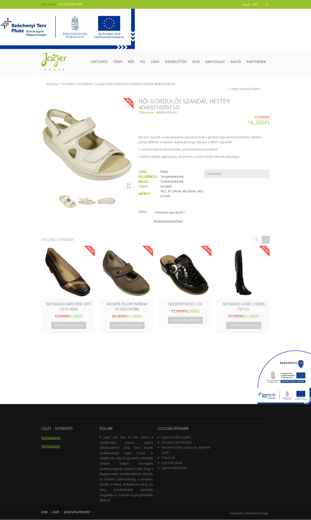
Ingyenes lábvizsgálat (176, 437)
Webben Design (257, 513)
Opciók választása (68, 326)
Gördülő (166, 187)
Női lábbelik (84, 84)
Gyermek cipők (172, 463)
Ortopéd (99, 62)
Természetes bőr (172, 177)
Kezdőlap (52, 84)
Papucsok (168, 458)
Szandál (100, 84)
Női (131, 62)
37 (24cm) (174, 191)
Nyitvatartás (50, 438)
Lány (155, 62)
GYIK (196, 62)
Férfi (117, 62)
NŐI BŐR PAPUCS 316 (185, 304)
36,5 (163, 191)
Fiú (142, 62)
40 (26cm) (189, 191)
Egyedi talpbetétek (174, 468)
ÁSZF (55, 512)
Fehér (164, 172)
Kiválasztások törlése (168, 222)
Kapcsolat (215, 62)
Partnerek (256, 62)
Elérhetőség (50, 446)
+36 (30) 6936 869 (70, 4)
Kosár (250, 4)
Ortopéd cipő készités (177, 443)
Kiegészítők (176, 62)
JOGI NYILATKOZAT (77, 512)
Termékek (67, 84)
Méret (142, 212)
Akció (236, 62)
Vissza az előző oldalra (245, 89)
